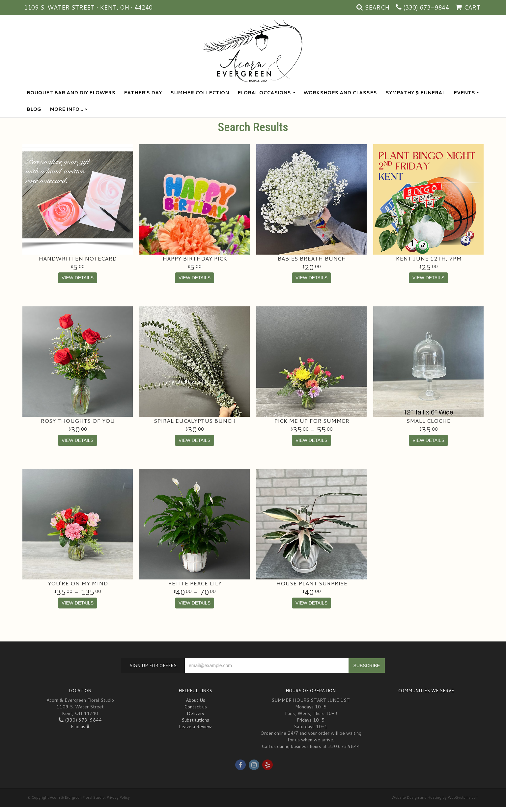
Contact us (195, 706)
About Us (195, 700)
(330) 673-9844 (426, 7)
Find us (80, 726)
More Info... (66, 109)
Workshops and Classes (340, 92)
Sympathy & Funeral (415, 92)
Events (464, 92)
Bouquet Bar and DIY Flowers (71, 92)
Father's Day (143, 92)
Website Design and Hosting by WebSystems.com (435, 797)
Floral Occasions (264, 92)
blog (34, 109)
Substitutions (195, 720)
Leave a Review (195, 726)
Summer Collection (199, 92)
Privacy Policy (118, 797)
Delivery (195, 713)
